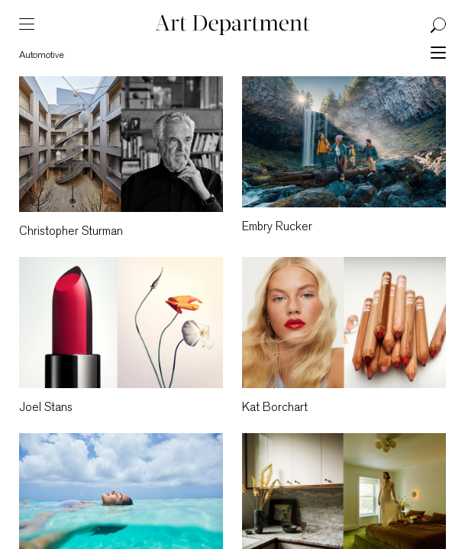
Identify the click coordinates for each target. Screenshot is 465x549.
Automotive (41, 55)
